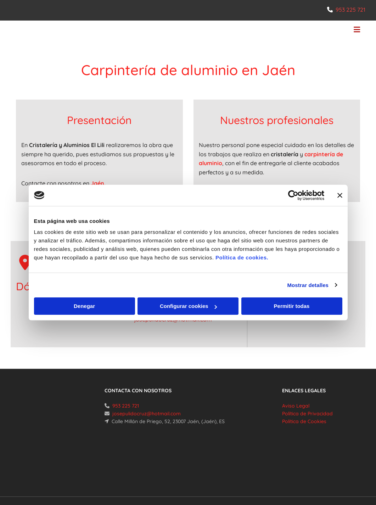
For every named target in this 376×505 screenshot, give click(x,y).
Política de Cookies (304, 421)
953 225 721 (350, 9)
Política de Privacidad (307, 413)
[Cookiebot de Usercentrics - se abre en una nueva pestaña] (293, 195)
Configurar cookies (188, 306)
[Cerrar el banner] (339, 195)
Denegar (84, 306)
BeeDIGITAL (346, 473)
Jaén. (98, 183)
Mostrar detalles (308, 285)
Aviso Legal (295, 406)
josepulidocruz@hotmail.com (146, 413)
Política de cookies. (241, 257)
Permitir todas (292, 306)
